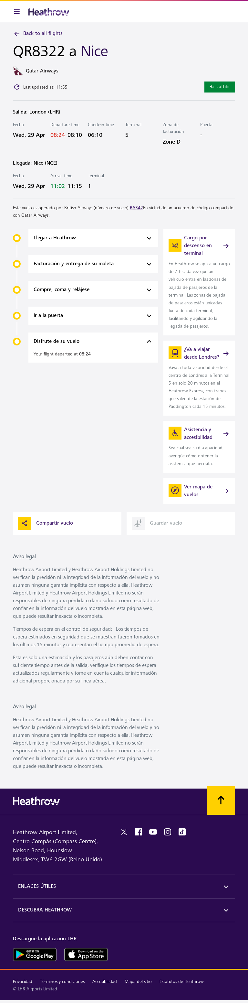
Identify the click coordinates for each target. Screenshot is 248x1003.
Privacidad (22, 981)
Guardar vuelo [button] (157, 523)
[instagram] (167, 832)
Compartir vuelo (45, 523)
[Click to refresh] (17, 87)
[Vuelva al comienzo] (221, 800)
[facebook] (138, 832)
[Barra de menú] (17, 12)
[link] (199, 282)
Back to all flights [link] (38, 34)
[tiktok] (182, 832)
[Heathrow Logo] (48, 12)
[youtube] (153, 832)
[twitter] (124, 832)
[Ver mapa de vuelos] (199, 491)
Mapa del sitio (138, 981)
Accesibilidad (104, 981)
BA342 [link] (136, 208)
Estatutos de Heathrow (182, 981)
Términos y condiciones (62, 981)
